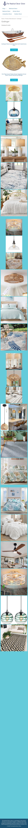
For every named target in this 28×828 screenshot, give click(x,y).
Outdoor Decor (18, 14)
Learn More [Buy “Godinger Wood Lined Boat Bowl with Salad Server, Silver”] (14, 49)
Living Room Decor (7, 14)
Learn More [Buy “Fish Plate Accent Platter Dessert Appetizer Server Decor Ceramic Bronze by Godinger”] (14, 80)
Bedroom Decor (6, 11)
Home (2, 18)
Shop (5, 8)
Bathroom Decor (13, 8)
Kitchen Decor (16, 11)
